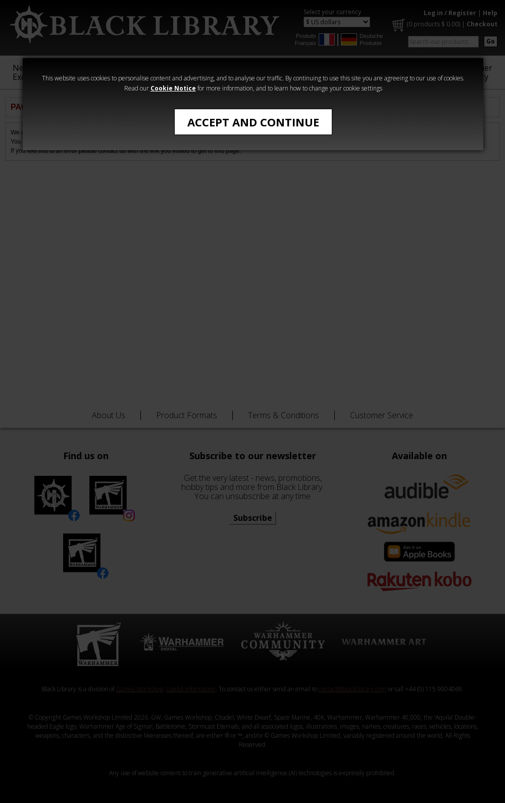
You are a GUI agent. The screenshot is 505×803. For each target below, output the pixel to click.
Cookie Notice (173, 88)
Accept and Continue (253, 121)
